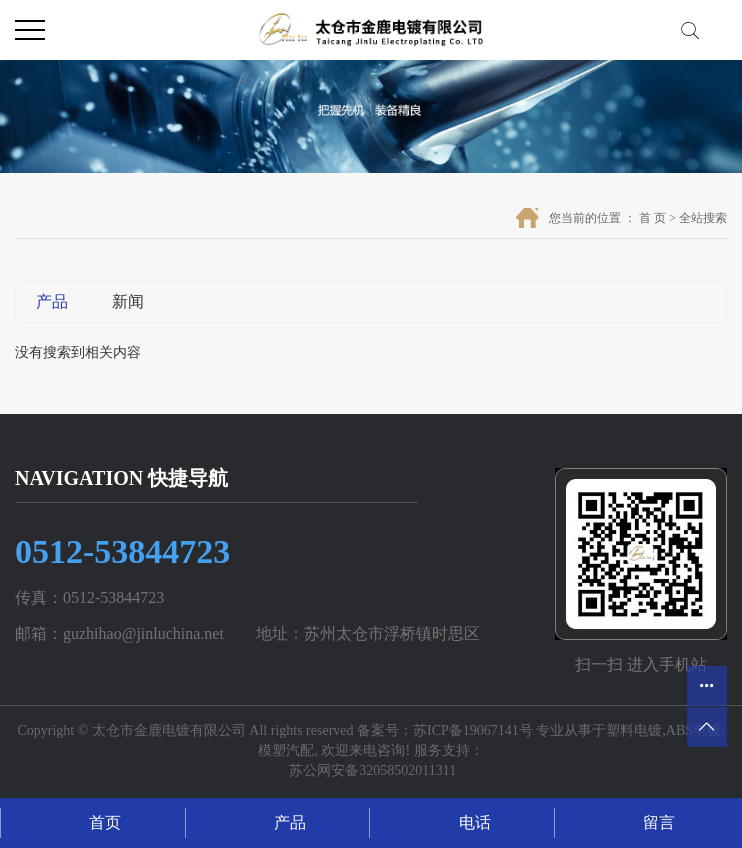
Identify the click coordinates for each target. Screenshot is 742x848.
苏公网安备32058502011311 (371, 770)
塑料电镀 (634, 730)
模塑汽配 (286, 750)
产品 (52, 301)
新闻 (128, 301)
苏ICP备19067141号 (473, 730)
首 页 (652, 218)
